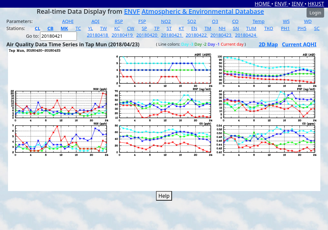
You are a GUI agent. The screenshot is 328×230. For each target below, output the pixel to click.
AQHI (68, 21)
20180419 (122, 35)
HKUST (316, 3)
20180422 (197, 35)
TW (103, 28)
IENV (297, 3)
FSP (142, 21)
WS (286, 21)
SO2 (191, 21)
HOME (263, 3)
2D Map (268, 44)
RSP (119, 21)
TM (207, 28)
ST (169, 28)
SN (236, 28)
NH (222, 28)
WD (308, 21)
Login (315, 13)
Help (164, 195)
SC (317, 28)
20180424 (246, 35)
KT (181, 28)
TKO (268, 28)
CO (235, 21)
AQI (95, 21)
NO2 (166, 21)
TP (157, 28)
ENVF (281, 3)
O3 (215, 21)
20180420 (147, 35)
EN (194, 28)
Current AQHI (299, 44)
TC (78, 28)
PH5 (302, 28)
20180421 (172, 35)
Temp (259, 21)
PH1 (285, 28)
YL (90, 28)
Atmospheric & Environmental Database (203, 11)
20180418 (98, 35)
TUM (251, 28)
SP (144, 28)
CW (130, 28)
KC (117, 28)
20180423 (221, 35)
